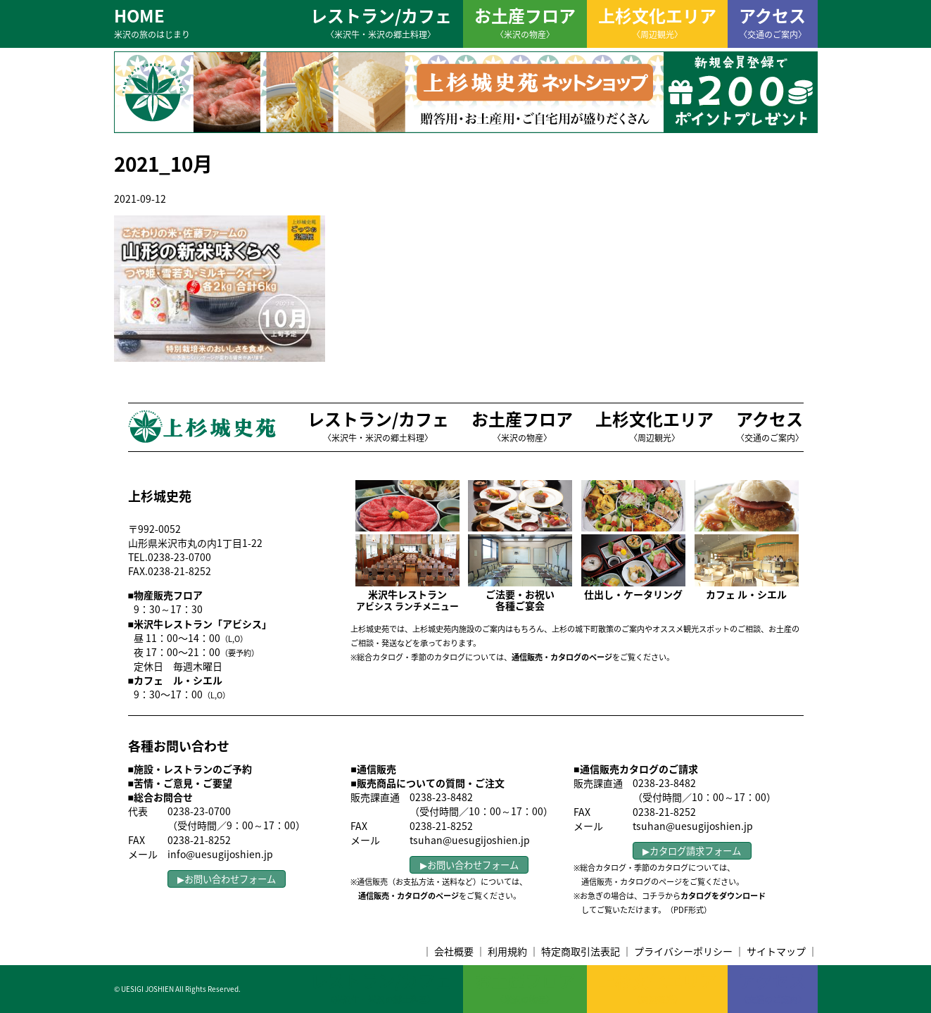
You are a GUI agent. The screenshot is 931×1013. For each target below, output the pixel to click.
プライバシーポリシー (683, 951)
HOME (152, 22)
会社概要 (454, 951)
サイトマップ (776, 951)
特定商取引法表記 (580, 951)
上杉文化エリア (657, 22)
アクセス (772, 22)
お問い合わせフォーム (230, 879)
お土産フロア (525, 22)
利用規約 (507, 951)
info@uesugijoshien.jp (220, 854)
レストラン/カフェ (381, 22)
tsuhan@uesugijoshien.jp (470, 840)
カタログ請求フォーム (695, 850)
